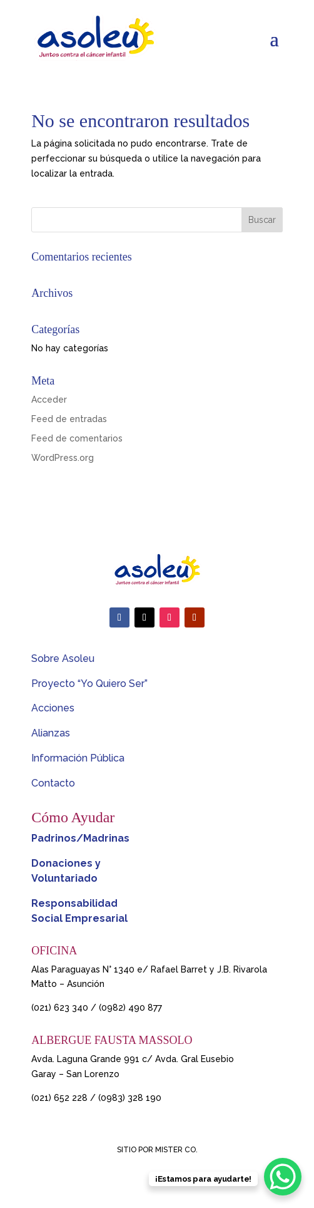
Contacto (53, 783)
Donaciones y (66, 863)
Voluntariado (64, 878)
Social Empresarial (79, 918)
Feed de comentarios (77, 438)
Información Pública (77, 758)
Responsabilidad (74, 903)
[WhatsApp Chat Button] (282, 1176)
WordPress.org (62, 458)
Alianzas (50, 733)
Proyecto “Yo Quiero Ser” (89, 683)
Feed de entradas (69, 419)
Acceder (49, 400)
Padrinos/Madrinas (80, 838)
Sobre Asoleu (62, 658)
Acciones (52, 708)
